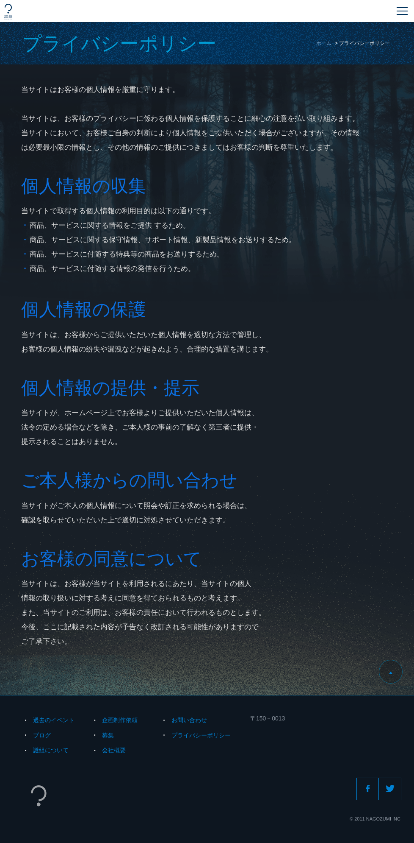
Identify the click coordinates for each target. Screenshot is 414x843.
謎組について (51, 750)
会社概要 (114, 750)
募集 (108, 735)
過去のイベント (54, 720)
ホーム (323, 43)
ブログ (42, 735)
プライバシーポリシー (201, 735)
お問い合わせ (189, 720)
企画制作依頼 (120, 720)
